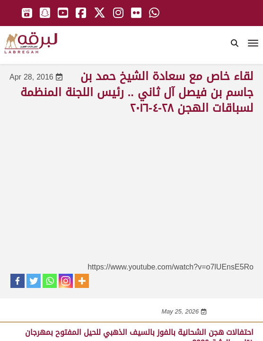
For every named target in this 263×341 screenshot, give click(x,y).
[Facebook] (17, 281)
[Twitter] (33, 281)
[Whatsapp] (50, 281)
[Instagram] (66, 281)
